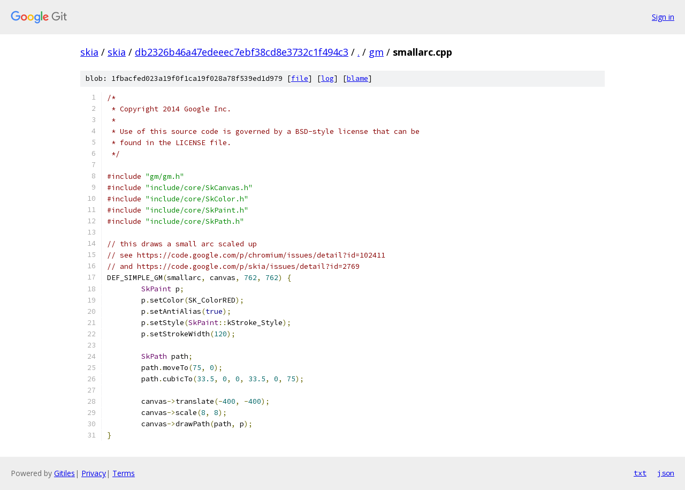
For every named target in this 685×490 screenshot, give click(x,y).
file (299, 78)
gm (376, 52)
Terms (123, 473)
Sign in (663, 17)
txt (640, 473)
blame (357, 78)
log (327, 78)
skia (89, 52)
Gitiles (64, 473)
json (665, 473)
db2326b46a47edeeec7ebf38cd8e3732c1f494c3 (241, 52)
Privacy (93, 473)
